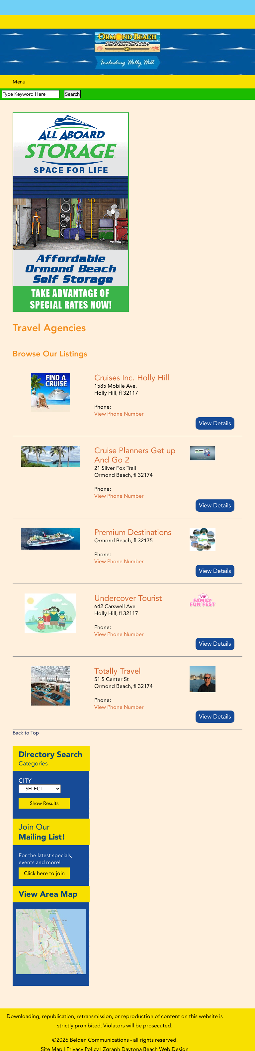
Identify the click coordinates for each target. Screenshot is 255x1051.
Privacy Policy (82, 1043)
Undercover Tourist (128, 591)
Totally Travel (117, 664)
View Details (215, 417)
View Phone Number (119, 407)
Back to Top (26, 726)
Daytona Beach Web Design (155, 1043)
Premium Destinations (132, 526)
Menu (19, 75)
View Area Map (48, 887)
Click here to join (44, 867)
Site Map (51, 1043)
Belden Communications (100, 1033)
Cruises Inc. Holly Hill (131, 371)
